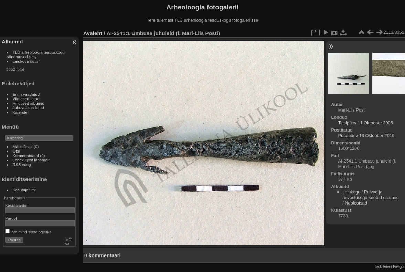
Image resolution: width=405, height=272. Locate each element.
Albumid (12, 41)
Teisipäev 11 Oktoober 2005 (365, 122)
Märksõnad (23, 146)
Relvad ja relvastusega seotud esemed (370, 194)
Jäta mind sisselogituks (28, 232)
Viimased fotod (26, 98)
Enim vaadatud (26, 94)
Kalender (21, 112)
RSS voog (22, 164)
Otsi (16, 151)
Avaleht (92, 33)
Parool (11, 218)
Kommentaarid (26, 155)
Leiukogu (21, 61)
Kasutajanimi (24, 190)
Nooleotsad (356, 203)
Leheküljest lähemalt (31, 160)
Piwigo (398, 266)
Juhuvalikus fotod (28, 107)
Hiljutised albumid (28, 103)
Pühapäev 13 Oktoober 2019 (366, 135)
